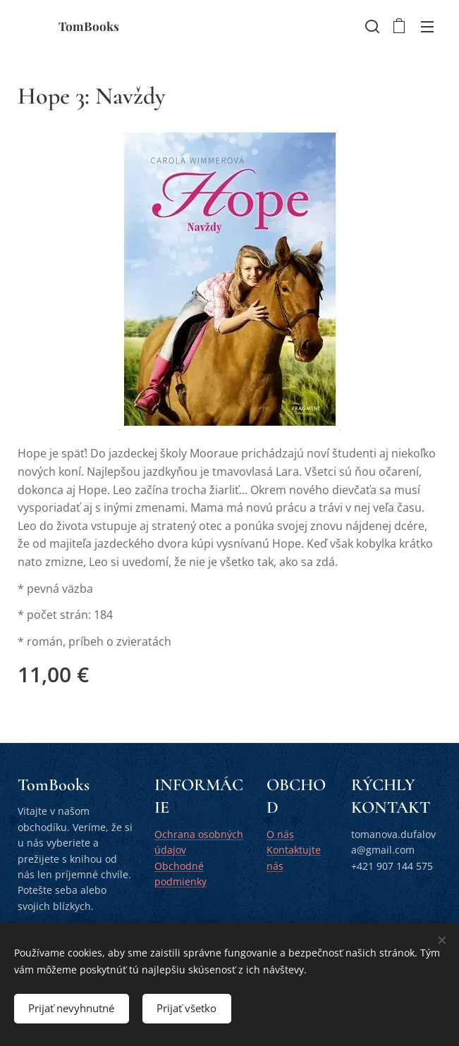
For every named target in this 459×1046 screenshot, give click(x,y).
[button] (371, 26)
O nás (280, 834)
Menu (427, 26)
